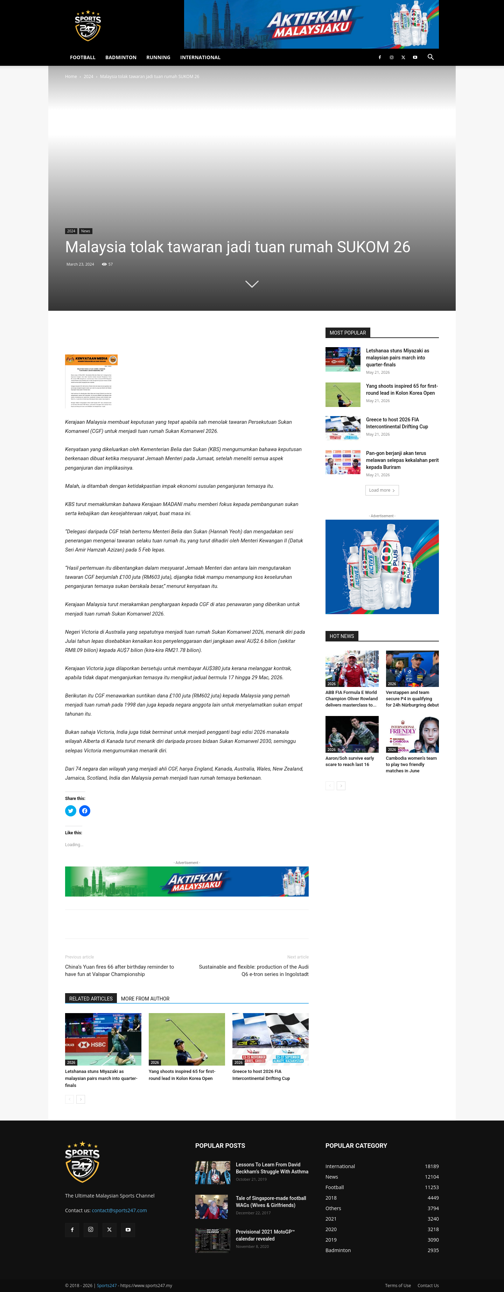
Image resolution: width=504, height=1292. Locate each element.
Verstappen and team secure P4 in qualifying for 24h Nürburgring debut (412, 699)
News (85, 231)
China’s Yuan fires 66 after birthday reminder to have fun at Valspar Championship (119, 970)
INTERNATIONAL (200, 57)
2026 (71, 1062)
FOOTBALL (83, 57)
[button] (430, 58)
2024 (88, 76)
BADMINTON (120, 57)
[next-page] (80, 1099)
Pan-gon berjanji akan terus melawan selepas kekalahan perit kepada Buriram (402, 460)
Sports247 (107, 1286)
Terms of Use (398, 1286)
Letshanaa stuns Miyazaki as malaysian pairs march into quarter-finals (101, 1078)
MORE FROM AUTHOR (145, 999)
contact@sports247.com (119, 1210)
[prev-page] (69, 1099)
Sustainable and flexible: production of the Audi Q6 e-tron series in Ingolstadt (254, 970)
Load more (382, 490)
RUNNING (158, 57)
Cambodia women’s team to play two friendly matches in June (411, 764)
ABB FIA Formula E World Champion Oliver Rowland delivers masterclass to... (352, 699)
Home (71, 76)
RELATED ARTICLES (91, 999)
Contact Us (428, 1286)
